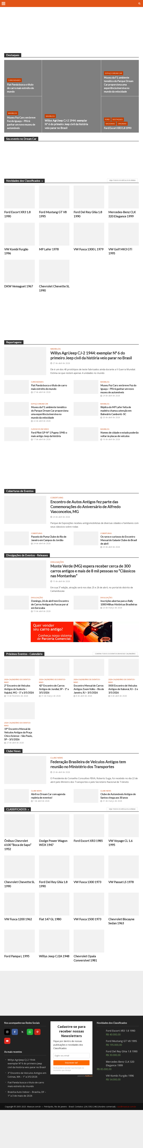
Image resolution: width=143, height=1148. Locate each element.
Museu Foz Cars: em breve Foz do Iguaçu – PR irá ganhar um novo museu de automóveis (20, 122)
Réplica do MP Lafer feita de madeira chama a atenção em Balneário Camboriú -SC (117, 419)
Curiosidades (14, 79)
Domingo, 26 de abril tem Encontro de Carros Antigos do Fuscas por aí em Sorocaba (49, 629)
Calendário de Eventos (19, 704)
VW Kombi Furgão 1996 (17, 252)
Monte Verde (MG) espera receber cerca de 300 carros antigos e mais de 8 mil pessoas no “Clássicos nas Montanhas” (93, 593)
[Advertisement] (71, 32)
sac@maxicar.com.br (126, 1144)
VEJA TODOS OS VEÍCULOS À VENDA (122, 180)
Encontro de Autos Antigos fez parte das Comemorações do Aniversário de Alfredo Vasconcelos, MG (91, 525)
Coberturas (56, 515)
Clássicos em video (40, 442)
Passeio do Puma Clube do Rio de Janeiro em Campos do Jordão (48, 561)
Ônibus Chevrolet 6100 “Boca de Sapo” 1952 (18, 876)
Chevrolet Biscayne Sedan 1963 (122, 954)
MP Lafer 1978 (49, 250)
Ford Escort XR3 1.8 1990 (115, 126)
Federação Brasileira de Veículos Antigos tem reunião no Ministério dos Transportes (92, 796)
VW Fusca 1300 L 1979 (86, 252)
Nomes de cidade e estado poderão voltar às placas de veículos (116, 449)
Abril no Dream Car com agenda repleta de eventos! (49, 826)
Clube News (56, 789)
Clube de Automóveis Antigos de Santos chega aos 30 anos (118, 826)
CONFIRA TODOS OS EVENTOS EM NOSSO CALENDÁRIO (115, 679)
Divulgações (57, 583)
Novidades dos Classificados (24, 180)
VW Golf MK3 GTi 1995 (121, 252)
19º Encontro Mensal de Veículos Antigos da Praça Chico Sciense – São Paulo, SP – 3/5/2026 (19, 764)
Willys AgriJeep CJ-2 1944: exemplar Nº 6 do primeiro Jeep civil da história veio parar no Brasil (66, 121)
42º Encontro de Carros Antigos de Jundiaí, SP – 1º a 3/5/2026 (53, 714)
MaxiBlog (50, 109)
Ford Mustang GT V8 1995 (54, 214)
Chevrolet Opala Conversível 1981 (86, 992)
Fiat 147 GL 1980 (51, 952)
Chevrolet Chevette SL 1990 (53, 290)
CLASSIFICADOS (17, 840)
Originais (122, 119)
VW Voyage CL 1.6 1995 (121, 874)
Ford (107, 115)
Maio (6, 707)
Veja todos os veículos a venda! (122, 840)
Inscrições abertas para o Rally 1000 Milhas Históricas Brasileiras (118, 629)
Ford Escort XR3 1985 (85, 874)
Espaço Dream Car (113, 68)
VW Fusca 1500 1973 (88, 952)
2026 (6, 704)
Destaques (118, 115)
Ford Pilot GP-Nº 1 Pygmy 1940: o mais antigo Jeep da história (50, 447)
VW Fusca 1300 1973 (88, 915)
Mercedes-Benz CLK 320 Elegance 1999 (122, 214)
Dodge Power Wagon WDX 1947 (54, 874)
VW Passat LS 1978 (121, 915)
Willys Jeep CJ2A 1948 (51, 992)
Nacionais (110, 119)
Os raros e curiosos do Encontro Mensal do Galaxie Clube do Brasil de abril (119, 561)
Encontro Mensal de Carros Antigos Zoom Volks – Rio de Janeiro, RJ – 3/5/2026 (88, 716)
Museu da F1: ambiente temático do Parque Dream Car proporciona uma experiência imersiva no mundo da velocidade (117, 82)
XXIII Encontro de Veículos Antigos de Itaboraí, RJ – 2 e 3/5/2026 (120, 716)
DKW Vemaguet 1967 (15, 290)
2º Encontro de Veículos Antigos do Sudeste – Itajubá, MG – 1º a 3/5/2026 (18, 716)
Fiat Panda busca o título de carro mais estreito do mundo (18, 87)
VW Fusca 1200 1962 (19, 952)
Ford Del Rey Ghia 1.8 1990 (89, 214)
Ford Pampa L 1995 (17, 990)
